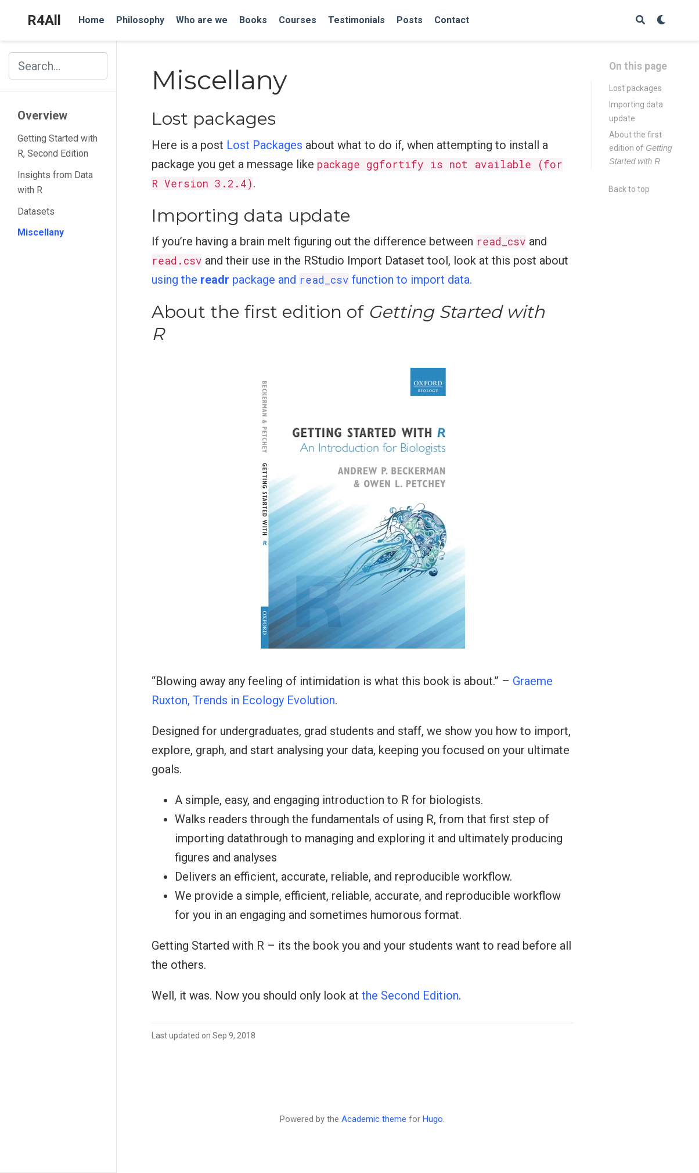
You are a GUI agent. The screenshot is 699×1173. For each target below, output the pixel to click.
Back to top (629, 189)
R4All (44, 20)
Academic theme (373, 1119)
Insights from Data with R (55, 182)
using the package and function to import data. (312, 280)
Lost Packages (264, 145)
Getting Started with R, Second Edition (57, 146)
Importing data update (636, 111)
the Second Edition (410, 995)
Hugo (433, 1119)
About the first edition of (640, 148)
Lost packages (635, 88)
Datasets (36, 211)
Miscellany (40, 232)
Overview (42, 115)
